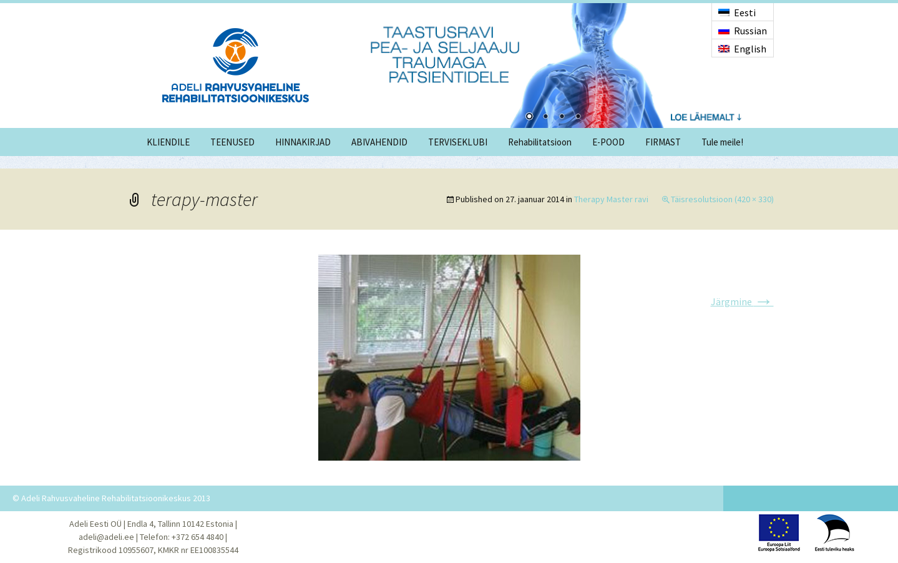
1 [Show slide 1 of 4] (529, 117)
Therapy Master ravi (611, 199)
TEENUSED (232, 142)
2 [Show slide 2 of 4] (545, 117)
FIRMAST (663, 142)
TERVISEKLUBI (457, 142)
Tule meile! (722, 142)
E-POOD (608, 142)
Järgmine (742, 301)
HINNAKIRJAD (303, 142)
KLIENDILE (168, 142)
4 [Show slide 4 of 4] (578, 117)
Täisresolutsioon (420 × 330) (722, 199)
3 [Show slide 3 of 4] (562, 117)
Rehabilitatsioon (540, 142)
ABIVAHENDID (379, 142)
